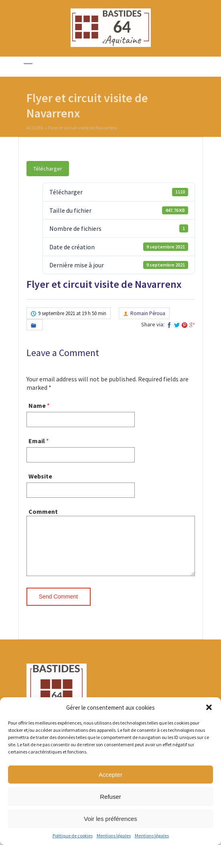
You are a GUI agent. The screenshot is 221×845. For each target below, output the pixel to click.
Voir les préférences (110, 818)
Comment (43, 511)
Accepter (110, 774)
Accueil (35, 129)
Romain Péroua (147, 313)
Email (36, 441)
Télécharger (47, 168)
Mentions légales (114, 836)
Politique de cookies (73, 836)
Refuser (110, 796)
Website (40, 476)
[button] (209, 707)
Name (37, 405)
